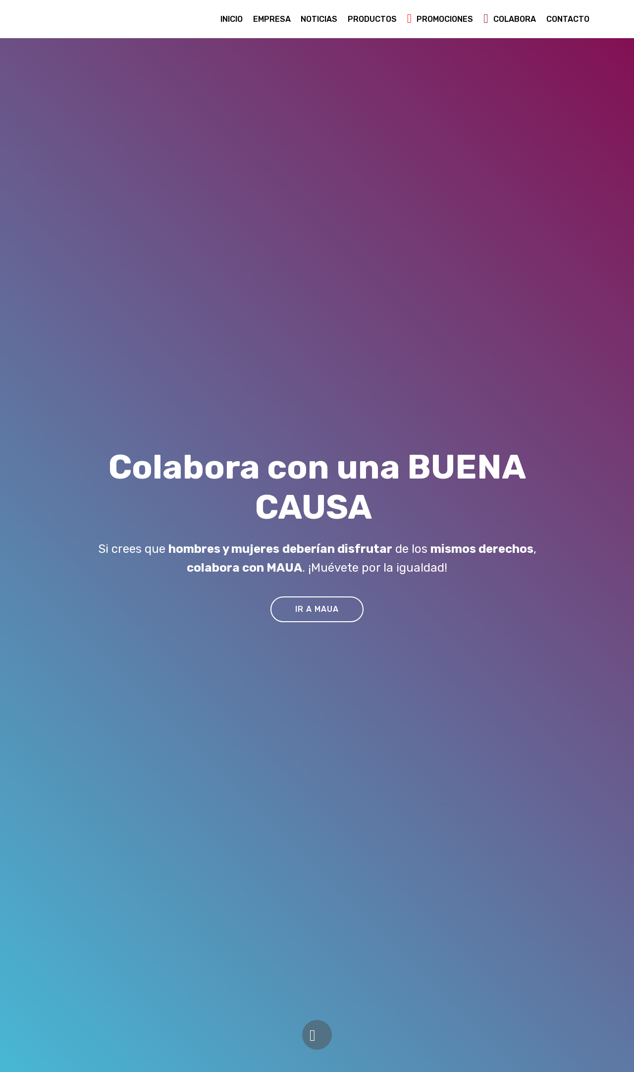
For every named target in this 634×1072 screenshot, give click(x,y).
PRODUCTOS (372, 19)
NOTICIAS (319, 19)
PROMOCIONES (440, 19)
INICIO (231, 19)
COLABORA (509, 19)
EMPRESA (272, 19)
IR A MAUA (317, 609)
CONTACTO (567, 19)
